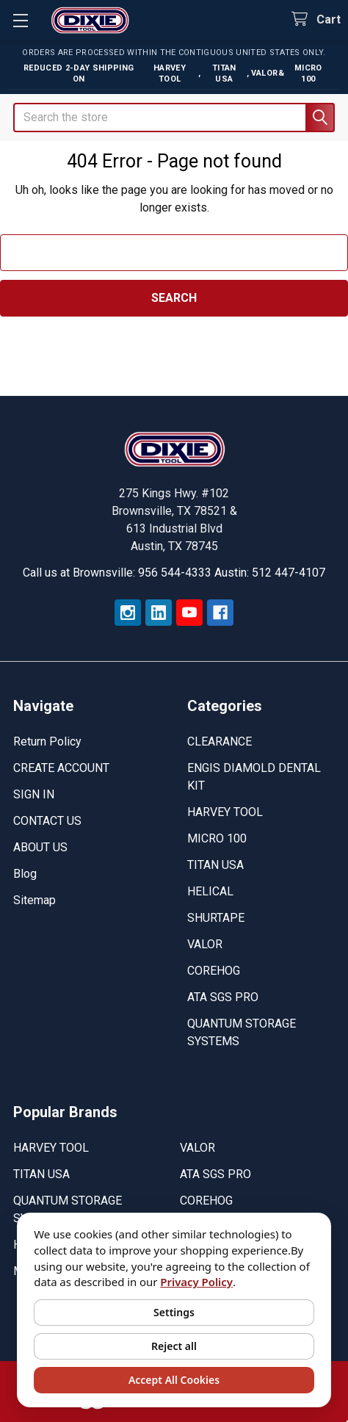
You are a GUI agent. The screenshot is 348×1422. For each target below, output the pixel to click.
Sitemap (34, 900)
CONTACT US (47, 821)
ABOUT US (40, 847)
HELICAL (210, 891)
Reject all (174, 1346)
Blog (25, 874)
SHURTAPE (215, 918)
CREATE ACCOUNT (61, 768)
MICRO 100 (217, 838)
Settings (174, 1312)
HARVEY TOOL (225, 812)
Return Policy (47, 741)
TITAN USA (215, 865)
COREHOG (213, 971)
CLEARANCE (219, 741)
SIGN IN (33, 794)
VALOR (204, 944)
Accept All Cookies (174, 1380)
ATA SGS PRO (222, 997)
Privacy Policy (196, 1281)
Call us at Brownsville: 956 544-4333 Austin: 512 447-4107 (174, 573)
